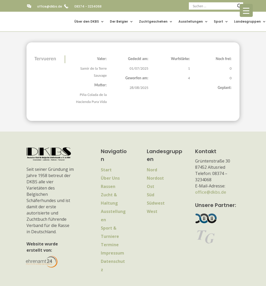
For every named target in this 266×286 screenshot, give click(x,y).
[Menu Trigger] (246, 10)
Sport (218, 21)
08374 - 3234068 (88, 6)
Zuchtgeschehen (153, 21)
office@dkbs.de (49, 6)
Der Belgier (119, 21)
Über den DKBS (86, 21)
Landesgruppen (247, 21)
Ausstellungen (190, 21)
